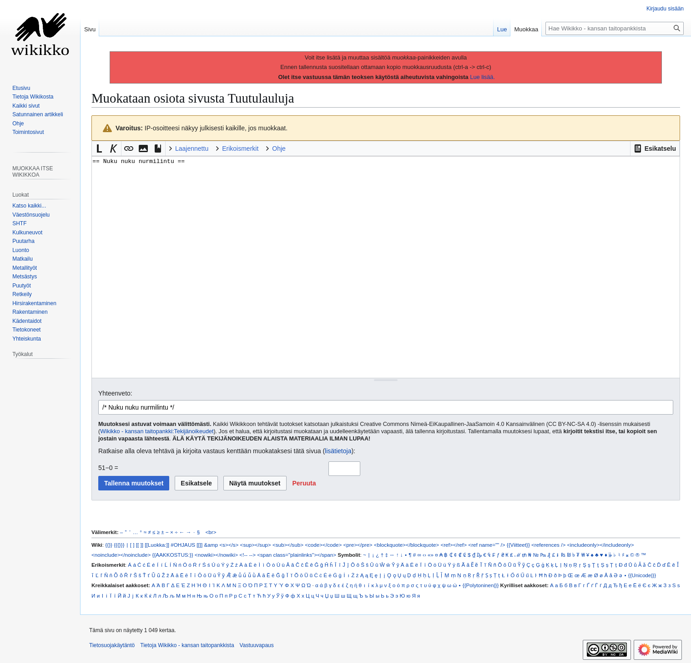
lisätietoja (338, 451)
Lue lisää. (482, 77)
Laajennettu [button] (191, 148)
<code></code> (323, 545)
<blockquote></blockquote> (406, 545)
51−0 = (108, 467)
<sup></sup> (255, 545)
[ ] (132, 545)
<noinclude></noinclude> (121, 555)
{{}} (108, 545)
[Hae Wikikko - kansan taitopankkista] (614, 28)
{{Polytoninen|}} (481, 585)
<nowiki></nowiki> (216, 555)
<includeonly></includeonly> (600, 545)
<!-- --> (247, 555)
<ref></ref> (453, 545)
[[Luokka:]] (157, 545)
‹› (424, 555)
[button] (654, 148)
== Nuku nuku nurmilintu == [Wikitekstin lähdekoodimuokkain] (386, 266)
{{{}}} (119, 545)
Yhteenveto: (115, 393)
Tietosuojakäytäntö (112, 645)
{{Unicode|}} (642, 575)
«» (431, 555)
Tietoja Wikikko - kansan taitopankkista (187, 645)
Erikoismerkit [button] (240, 148)
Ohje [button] (279, 148)
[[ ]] (139, 545)
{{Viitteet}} (518, 545)
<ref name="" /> (486, 545)
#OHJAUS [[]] (186, 545)
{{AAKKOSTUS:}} (172, 555)
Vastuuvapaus (257, 645)
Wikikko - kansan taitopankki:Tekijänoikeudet (156, 431)
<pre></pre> (358, 545)
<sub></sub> (287, 545)
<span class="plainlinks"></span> (296, 555)
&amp (211, 545)
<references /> (548, 545)
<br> (211, 532)
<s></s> (228, 545)
